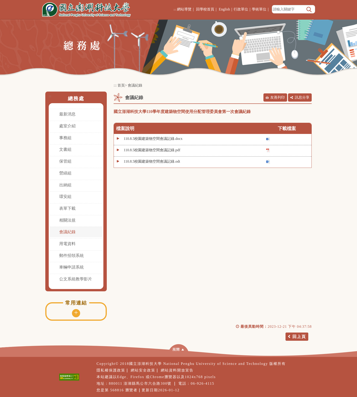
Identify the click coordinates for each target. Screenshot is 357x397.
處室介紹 (67, 126)
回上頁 (299, 336)
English (224, 9)
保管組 (65, 161)
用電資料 (67, 243)
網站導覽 (184, 9)
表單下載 (67, 208)
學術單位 (259, 9)
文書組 (65, 149)
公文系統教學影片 (75, 279)
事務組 (65, 138)
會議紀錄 (67, 232)
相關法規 (67, 220)
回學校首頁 (205, 9)
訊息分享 (302, 97)
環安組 (65, 196)
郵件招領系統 (71, 255)
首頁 (121, 85)
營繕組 (65, 173)
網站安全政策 (143, 370)
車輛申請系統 (71, 267)
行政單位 (241, 9)
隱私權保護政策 (111, 370)
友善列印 (277, 97)
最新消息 (67, 114)
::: (174, 9)
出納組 (65, 185)
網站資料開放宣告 (177, 370)
